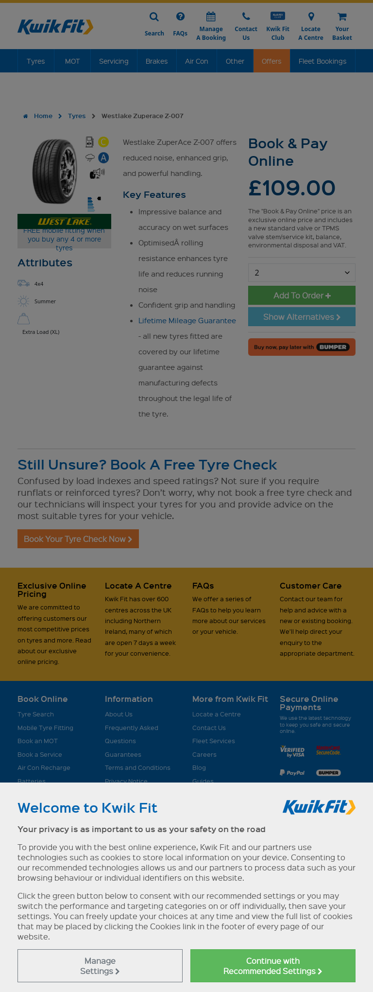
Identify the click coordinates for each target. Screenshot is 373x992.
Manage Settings (100, 966)
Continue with (272, 966)
